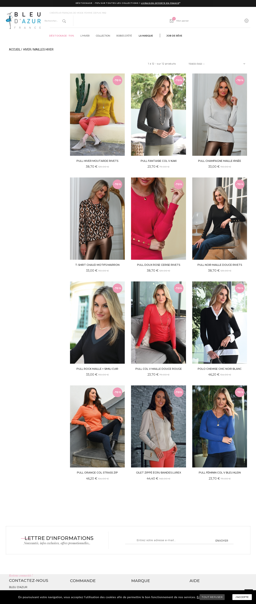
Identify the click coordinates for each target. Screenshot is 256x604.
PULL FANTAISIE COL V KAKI (159, 160)
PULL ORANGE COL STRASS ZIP (97, 472)
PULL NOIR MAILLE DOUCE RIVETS (219, 264)
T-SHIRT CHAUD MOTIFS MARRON (97, 264)
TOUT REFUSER (212, 597)
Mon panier (180, 20)
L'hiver (85, 35)
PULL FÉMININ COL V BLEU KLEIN (220, 472)
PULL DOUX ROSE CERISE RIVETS (158, 264)
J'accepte (242, 597)
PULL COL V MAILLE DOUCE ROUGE (158, 368)
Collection (103, 35)
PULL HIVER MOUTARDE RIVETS (97, 160)
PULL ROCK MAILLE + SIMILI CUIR (97, 368)
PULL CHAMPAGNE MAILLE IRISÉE (219, 160)
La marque (146, 35)
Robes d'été (124, 35)
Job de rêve (174, 35)
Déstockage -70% (61, 35)
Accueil (14, 49)
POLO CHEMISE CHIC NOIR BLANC (220, 368)
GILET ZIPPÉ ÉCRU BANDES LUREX (158, 472)
